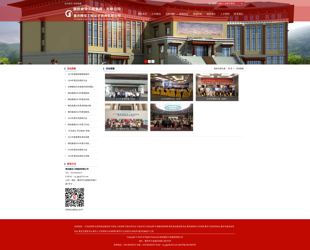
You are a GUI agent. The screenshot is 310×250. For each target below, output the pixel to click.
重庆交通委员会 (85, 231)
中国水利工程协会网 (145, 226)
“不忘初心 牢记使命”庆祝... (79, 131)
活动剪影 (197, 14)
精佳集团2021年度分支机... (79, 143)
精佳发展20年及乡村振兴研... (80, 106)
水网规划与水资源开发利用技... (81, 87)
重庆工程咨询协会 (212, 226)
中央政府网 (89, 226)
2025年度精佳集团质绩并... (79, 74)
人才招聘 (224, 14)
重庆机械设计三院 (146, 231)
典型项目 (211, 14)
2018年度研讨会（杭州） (126, 99)
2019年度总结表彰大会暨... (79, 156)
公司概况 (156, 14)
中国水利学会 (130, 226)
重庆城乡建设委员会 (177, 226)
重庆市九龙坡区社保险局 (127, 231)
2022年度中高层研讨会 (77, 118)
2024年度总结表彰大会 (77, 80)
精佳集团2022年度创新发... (79, 112)
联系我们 (238, 14)
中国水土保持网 (117, 226)
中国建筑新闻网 (161, 226)
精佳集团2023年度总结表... (79, 99)
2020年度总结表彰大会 (77, 150)
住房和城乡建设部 (102, 226)
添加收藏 (77, 3)
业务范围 (170, 14)
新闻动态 (183, 14)
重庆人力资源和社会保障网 (104, 231)
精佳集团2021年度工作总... (79, 124)
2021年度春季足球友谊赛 (78, 137)
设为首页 (68, 3)
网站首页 (142, 14)
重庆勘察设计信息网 (195, 226)
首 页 (230, 68)
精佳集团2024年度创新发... (79, 93)
